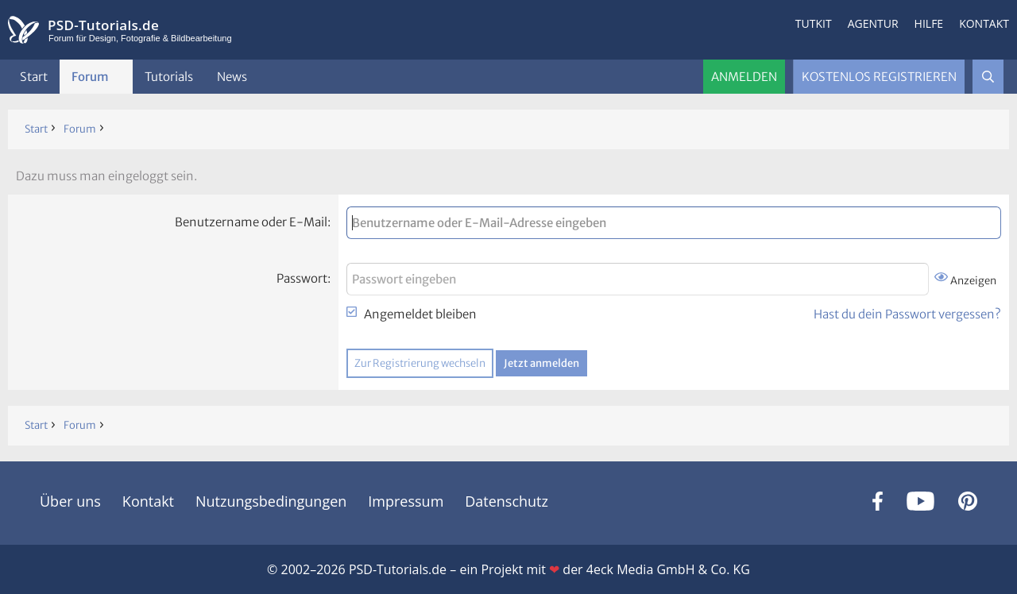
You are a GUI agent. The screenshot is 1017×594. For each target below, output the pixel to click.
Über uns (70, 501)
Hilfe (929, 23)
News (232, 76)
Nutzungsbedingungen (270, 501)
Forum (90, 76)
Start (34, 76)
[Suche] (988, 77)
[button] (121, 77)
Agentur (873, 23)
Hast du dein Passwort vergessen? (907, 314)
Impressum (405, 501)
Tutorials (169, 76)
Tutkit (813, 23)
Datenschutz (506, 501)
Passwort (301, 278)
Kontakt (984, 23)
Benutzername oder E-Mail (251, 222)
